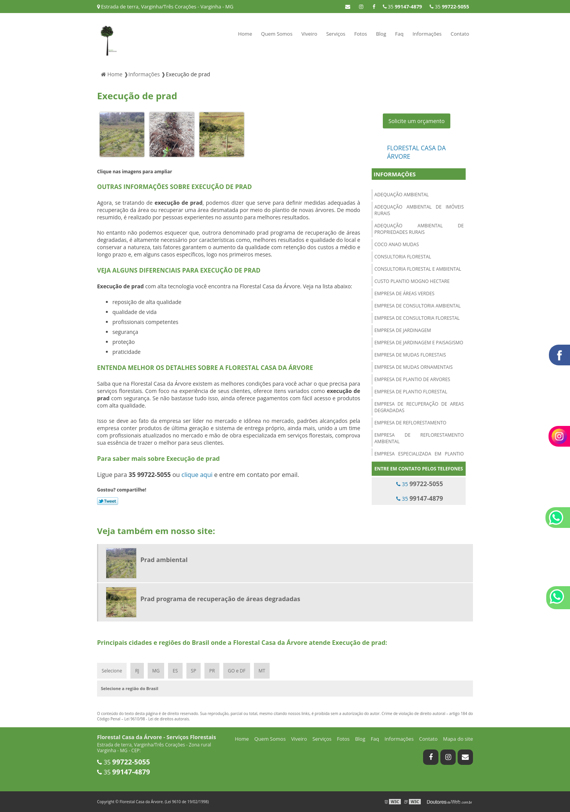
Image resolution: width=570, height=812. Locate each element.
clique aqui (197, 474)
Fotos (360, 33)
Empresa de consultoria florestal (417, 318)
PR (212, 670)
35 (449, 6)
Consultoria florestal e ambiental (417, 269)
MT (262, 670)
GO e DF (236, 670)
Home (245, 33)
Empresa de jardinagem (402, 330)
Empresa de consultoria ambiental (417, 305)
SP (193, 670)
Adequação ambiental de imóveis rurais (419, 210)
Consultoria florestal (402, 256)
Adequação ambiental (401, 194)
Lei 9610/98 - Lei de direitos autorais (156, 719)
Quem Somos (277, 33)
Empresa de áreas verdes (404, 293)
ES (175, 670)
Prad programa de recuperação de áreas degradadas (220, 599)
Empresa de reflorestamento (410, 422)
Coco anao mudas (396, 244)
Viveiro (309, 33)
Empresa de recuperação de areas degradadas (419, 407)
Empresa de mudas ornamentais (413, 367)
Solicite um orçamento (417, 121)
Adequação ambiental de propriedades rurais (419, 228)
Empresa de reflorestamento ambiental (419, 438)
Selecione (112, 670)
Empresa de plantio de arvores (412, 379)
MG (156, 670)
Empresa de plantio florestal (410, 391)
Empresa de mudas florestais (410, 355)
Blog (381, 33)
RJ (137, 670)
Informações (427, 33)
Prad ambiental (164, 560)
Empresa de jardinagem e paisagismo (418, 342)
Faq (399, 33)
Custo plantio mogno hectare (412, 281)
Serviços (335, 33)
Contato (460, 33)
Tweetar (107, 501)
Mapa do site (458, 738)
